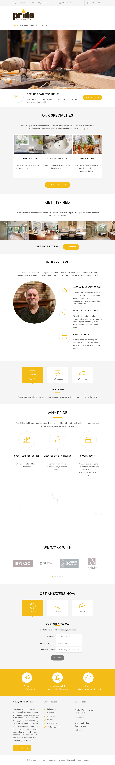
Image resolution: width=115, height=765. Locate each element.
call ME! (57, 658)
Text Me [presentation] (58, 612)
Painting (50, 720)
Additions (51, 716)
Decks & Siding (53, 723)
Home (15, 25)
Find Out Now (92, 97)
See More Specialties (58, 185)
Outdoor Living (87, 159)
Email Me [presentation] (82, 612)
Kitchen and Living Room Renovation (82, 724)
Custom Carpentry (54, 727)
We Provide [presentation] (82, 379)
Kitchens (50, 713)
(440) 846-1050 (23, 3)
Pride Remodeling (48, 760)
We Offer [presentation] (32, 379)
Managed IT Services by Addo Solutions (73, 760)
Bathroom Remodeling (57, 159)
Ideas (32, 25)
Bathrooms (51, 709)
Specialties (24, 25)
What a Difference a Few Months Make (84, 711)
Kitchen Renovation (28, 159)
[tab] (32, 375)
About (38, 25)
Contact (45, 25)
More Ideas (71, 247)
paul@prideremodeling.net (46, 3)
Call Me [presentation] (33, 612)
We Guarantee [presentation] (57, 379)
